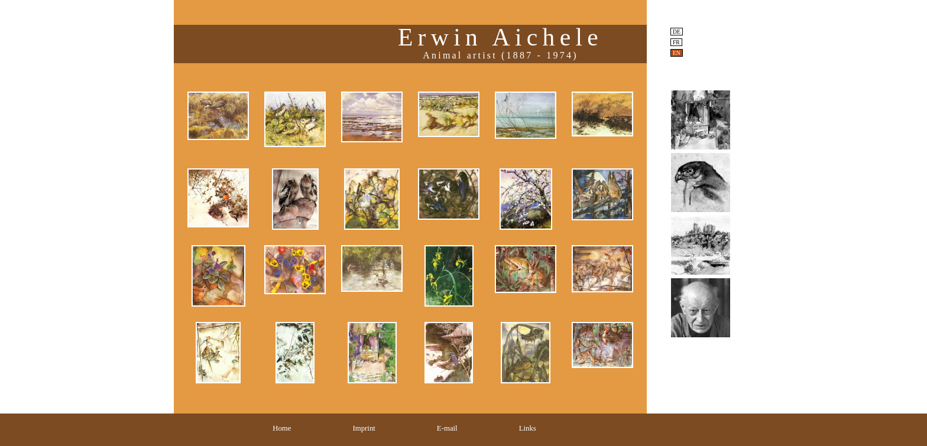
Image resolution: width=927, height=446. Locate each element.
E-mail (447, 428)
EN (676, 53)
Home (282, 428)
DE (676, 31)
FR (676, 42)
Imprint (363, 428)
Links (527, 428)
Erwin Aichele (500, 37)
